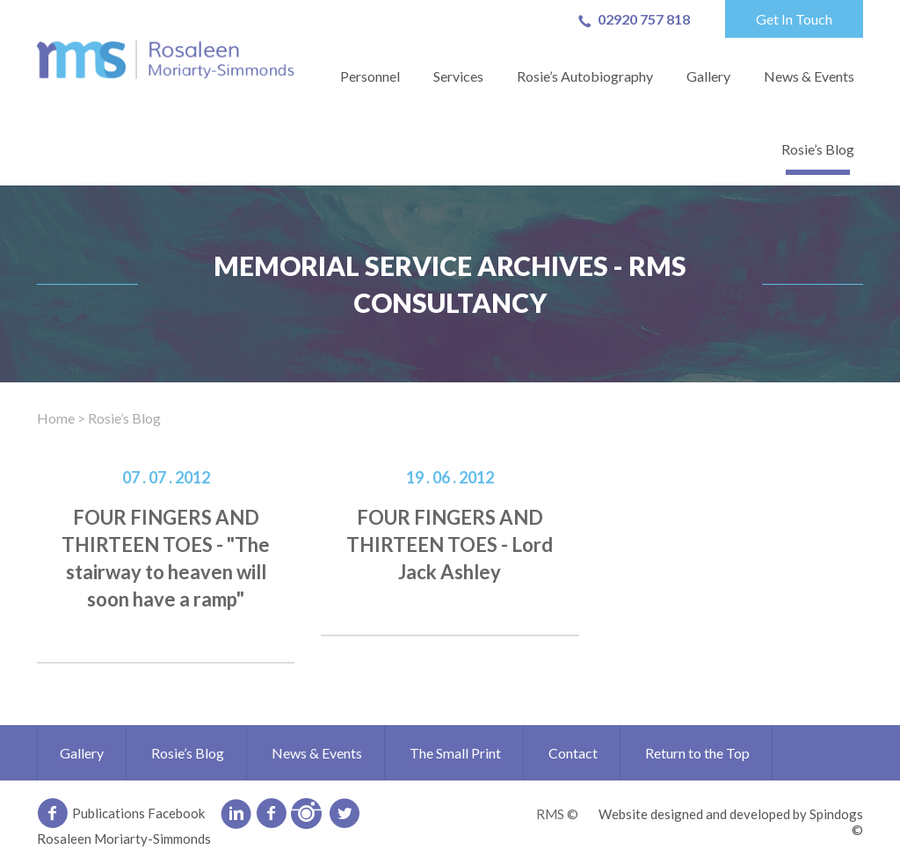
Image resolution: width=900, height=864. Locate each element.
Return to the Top (697, 752)
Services (458, 76)
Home (56, 418)
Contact (573, 752)
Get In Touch (794, 19)
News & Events (809, 76)
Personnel (370, 76)
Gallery (708, 76)
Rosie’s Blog (817, 149)
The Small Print (455, 752)
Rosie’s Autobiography (585, 76)
